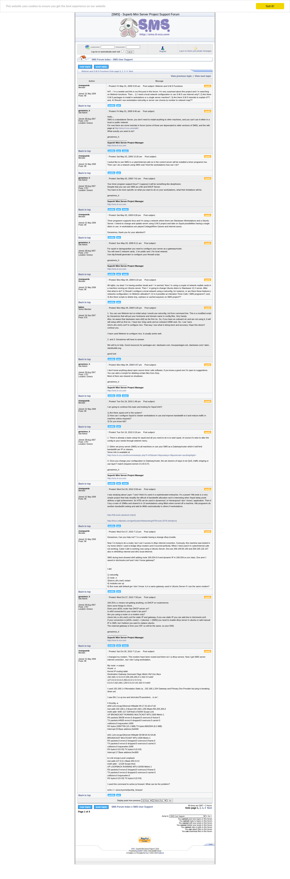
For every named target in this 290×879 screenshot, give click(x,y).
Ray (146, 853)
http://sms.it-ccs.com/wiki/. (127, 128)
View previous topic (181, 76)
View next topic (203, 76)
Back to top (84, 105)
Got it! (270, 6)
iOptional (160, 853)
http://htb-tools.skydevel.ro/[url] (121, 515)
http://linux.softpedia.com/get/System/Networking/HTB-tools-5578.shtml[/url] (142, 521)
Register (162, 51)
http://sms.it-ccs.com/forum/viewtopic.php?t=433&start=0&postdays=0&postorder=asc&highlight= (151, 455)
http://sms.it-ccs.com (116, 145)
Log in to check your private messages (195, 51)
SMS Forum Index (101, 59)
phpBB (139, 851)
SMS (133, 849)
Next (131, 71)
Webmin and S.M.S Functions (95, 71)
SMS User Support (123, 59)
